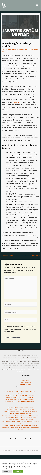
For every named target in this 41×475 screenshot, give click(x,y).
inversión (16, 102)
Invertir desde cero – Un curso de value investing (19, 397)
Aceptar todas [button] (18, 471)
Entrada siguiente (32, 256)
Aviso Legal (25, 380)
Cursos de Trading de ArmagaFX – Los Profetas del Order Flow (20, 411)
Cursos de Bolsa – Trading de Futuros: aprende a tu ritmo (20, 418)
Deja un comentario (9, 50)
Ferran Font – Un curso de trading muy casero (20, 419)
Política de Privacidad (25, 384)
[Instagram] (25, 438)
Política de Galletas (25, 382)
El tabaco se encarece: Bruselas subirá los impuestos (19, 399)
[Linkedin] (30, 438)
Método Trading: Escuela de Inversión (20, 413)
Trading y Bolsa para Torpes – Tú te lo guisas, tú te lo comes (20, 425)
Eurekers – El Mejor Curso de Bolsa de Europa (20, 408)
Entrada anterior (8, 256)
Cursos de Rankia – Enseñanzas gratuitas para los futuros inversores (20, 416)
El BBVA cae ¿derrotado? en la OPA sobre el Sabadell (19, 395)
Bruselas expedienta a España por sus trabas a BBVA (19, 401)
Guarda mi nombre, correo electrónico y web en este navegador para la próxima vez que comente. (20, 329)
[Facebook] (20, 438)
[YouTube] (15, 438)
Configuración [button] (7, 471)
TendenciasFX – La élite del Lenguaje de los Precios (20, 409)
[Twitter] (11, 438)
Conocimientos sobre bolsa (28, 50)
